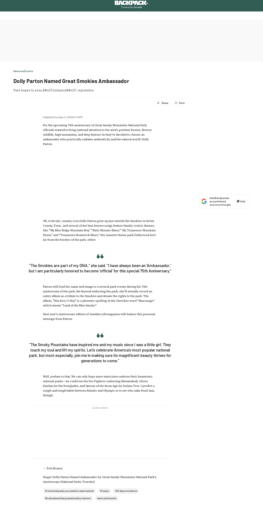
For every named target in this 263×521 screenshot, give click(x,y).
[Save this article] (179, 102)
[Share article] (162, 103)
